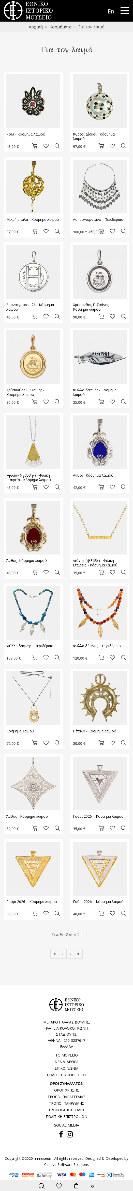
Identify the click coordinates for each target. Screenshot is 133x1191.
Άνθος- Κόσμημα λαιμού (93, 475)
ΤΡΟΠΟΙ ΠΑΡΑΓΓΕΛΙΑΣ (66, 1096)
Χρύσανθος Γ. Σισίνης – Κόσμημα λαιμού (92, 307)
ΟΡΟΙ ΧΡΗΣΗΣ (66, 1090)
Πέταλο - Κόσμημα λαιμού (94, 731)
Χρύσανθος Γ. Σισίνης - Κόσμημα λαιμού (25, 392)
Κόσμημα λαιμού (20, 731)
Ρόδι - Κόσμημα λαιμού (25, 134)
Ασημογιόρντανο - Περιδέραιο (98, 219)
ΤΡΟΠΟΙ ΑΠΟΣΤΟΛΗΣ (66, 1110)
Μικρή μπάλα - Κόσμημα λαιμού (32, 219)
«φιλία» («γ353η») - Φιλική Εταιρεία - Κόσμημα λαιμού (28, 477)
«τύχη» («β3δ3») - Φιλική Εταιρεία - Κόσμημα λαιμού (95, 562)
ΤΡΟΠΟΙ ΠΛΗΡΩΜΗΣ (66, 1103)
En (111, 11)
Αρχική (36, 27)
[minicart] (76, 1186)
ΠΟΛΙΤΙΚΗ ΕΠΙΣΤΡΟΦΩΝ (66, 1116)
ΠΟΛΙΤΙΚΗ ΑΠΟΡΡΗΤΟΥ (66, 1074)
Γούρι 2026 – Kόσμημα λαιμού (98, 816)
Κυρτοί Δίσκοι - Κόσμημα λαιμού (94, 136)
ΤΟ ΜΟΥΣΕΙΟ (66, 1055)
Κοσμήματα (60, 27)
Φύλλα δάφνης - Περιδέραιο (29, 645)
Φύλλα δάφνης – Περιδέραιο (97, 645)
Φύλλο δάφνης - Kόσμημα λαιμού (94, 392)
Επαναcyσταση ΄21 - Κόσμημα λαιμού (30, 307)
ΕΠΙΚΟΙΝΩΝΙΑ (66, 1068)
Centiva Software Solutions (66, 1164)
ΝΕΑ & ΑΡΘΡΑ (67, 1061)
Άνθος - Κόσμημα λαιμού (27, 816)
